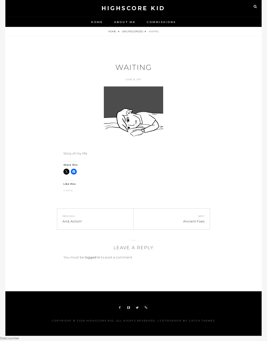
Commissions (161, 22)
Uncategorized (132, 31)
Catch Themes (202, 320)
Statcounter (9, 338)
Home (97, 22)
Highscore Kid (133, 8)
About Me (125, 22)
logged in (92, 257)
